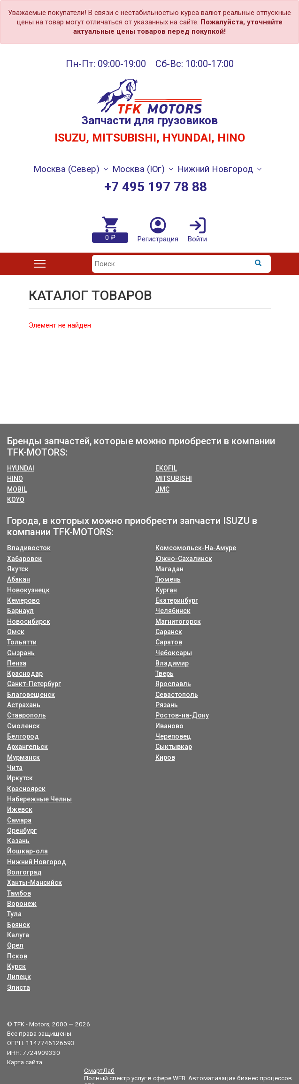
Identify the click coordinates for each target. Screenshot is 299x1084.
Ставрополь (26, 715)
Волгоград (24, 872)
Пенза (16, 663)
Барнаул (20, 610)
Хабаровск (24, 558)
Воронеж (22, 903)
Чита (15, 767)
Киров (165, 757)
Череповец (173, 736)
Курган (166, 590)
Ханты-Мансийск (34, 882)
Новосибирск (28, 621)
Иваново (169, 726)
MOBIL (17, 489)
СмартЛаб (99, 1070)
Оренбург (22, 830)
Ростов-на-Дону (182, 715)
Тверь (164, 673)
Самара (19, 820)
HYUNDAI (20, 468)
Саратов (168, 642)
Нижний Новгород (36, 862)
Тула (14, 914)
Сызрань (21, 653)
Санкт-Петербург (34, 684)
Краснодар (25, 673)
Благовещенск (31, 694)
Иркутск (20, 778)
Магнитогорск (178, 621)
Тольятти (22, 642)
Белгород (23, 736)
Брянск (18, 924)
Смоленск (23, 726)
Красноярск (26, 788)
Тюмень (168, 579)
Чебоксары (173, 653)
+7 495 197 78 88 (155, 186)
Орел (15, 945)
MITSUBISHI (173, 478)
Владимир (172, 663)
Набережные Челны (39, 799)
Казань (18, 841)
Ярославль (173, 684)
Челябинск (173, 610)
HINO (15, 478)
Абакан (18, 579)
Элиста (18, 987)
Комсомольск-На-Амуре (195, 548)
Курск (16, 966)
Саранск (168, 631)
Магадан (169, 569)
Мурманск (23, 757)
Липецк (19, 976)
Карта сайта (24, 1062)
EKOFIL (166, 468)
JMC (162, 489)
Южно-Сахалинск (183, 558)
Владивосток (29, 548)
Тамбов (19, 893)
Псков (17, 956)
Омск (15, 631)
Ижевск (19, 809)
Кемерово (23, 600)
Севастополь (176, 694)
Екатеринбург (176, 600)
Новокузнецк (28, 590)
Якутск (18, 569)
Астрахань (23, 705)
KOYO (15, 499)
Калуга (18, 935)
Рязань (166, 705)
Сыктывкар (173, 746)
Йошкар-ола (27, 851)
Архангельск (27, 746)
